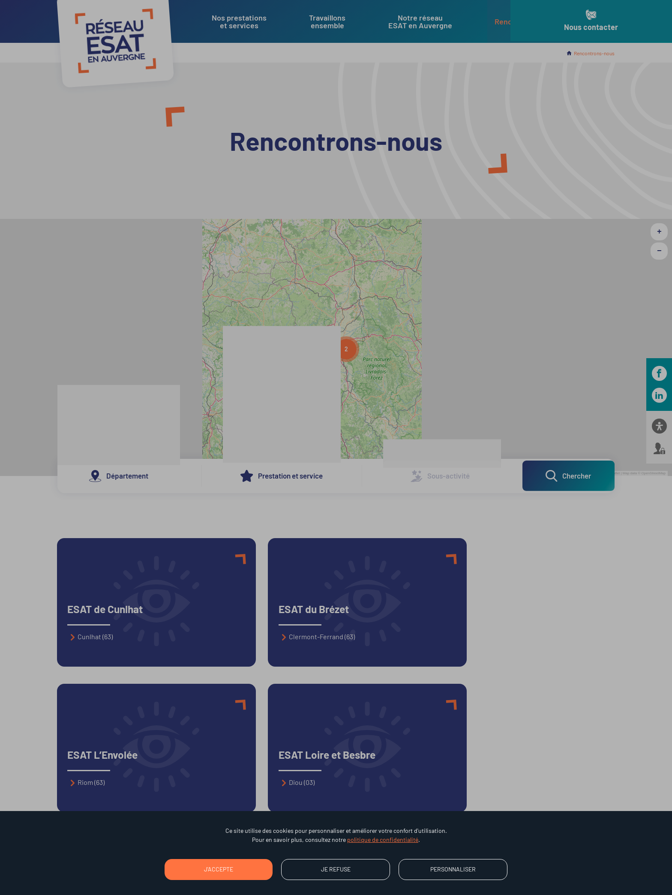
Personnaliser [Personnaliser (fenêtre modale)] (453, 869)
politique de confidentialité (382, 839)
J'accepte (218, 869)
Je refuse (336, 869)
